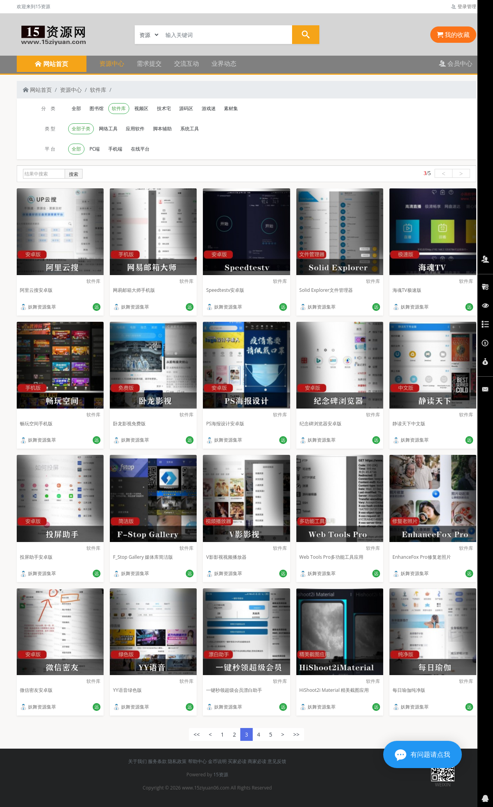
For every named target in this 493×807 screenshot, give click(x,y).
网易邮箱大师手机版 (134, 290)
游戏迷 (209, 108)
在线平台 (140, 149)
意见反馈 (277, 761)
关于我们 (137, 761)
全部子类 (81, 128)
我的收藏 (453, 34)
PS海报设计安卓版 (225, 423)
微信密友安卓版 (36, 690)
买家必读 (237, 761)
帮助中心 (197, 761)
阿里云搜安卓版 (36, 290)
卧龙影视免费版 (129, 423)
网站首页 (37, 89)
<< (197, 734)
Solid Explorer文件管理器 (326, 290)
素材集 (231, 108)
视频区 (141, 108)
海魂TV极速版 (407, 290)
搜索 (73, 174)
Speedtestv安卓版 (225, 290)
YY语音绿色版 (127, 690)
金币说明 (217, 761)
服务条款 (157, 761)
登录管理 (463, 6)
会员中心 (455, 63)
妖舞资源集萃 (38, 307)
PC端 (95, 149)
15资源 (220, 774)
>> (296, 734)
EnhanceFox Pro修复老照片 (422, 557)
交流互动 (186, 63)
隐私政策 (177, 761)
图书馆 (97, 108)
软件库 (98, 89)
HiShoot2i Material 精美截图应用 (334, 690)
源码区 (186, 108)
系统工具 (189, 128)
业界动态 (223, 63)
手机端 (115, 149)
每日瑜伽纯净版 (409, 690)
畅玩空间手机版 (36, 423)
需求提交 (149, 63)
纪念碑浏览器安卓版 (320, 423)
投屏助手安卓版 (36, 557)
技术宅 (164, 108)
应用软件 (135, 128)
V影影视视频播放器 (226, 557)
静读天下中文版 (409, 423)
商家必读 (257, 761)
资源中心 (111, 63)
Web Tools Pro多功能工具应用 (331, 557)
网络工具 (108, 128)
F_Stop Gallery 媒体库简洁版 (143, 557)
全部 (76, 108)
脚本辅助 (162, 128)
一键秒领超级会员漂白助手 (234, 690)
